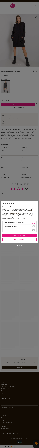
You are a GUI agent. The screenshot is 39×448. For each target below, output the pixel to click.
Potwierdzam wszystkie (19, 235)
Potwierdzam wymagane (19, 239)
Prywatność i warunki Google (15, 213)
